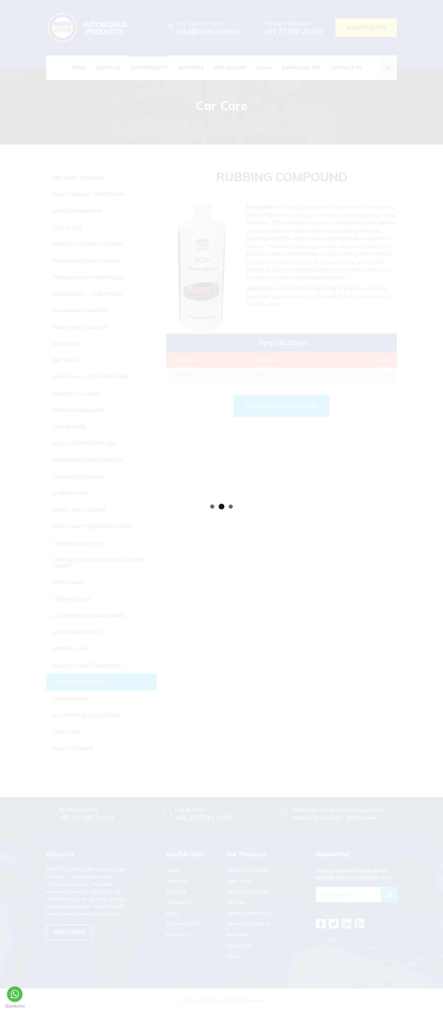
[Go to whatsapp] (14, 994)
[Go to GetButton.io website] (15, 1006)
